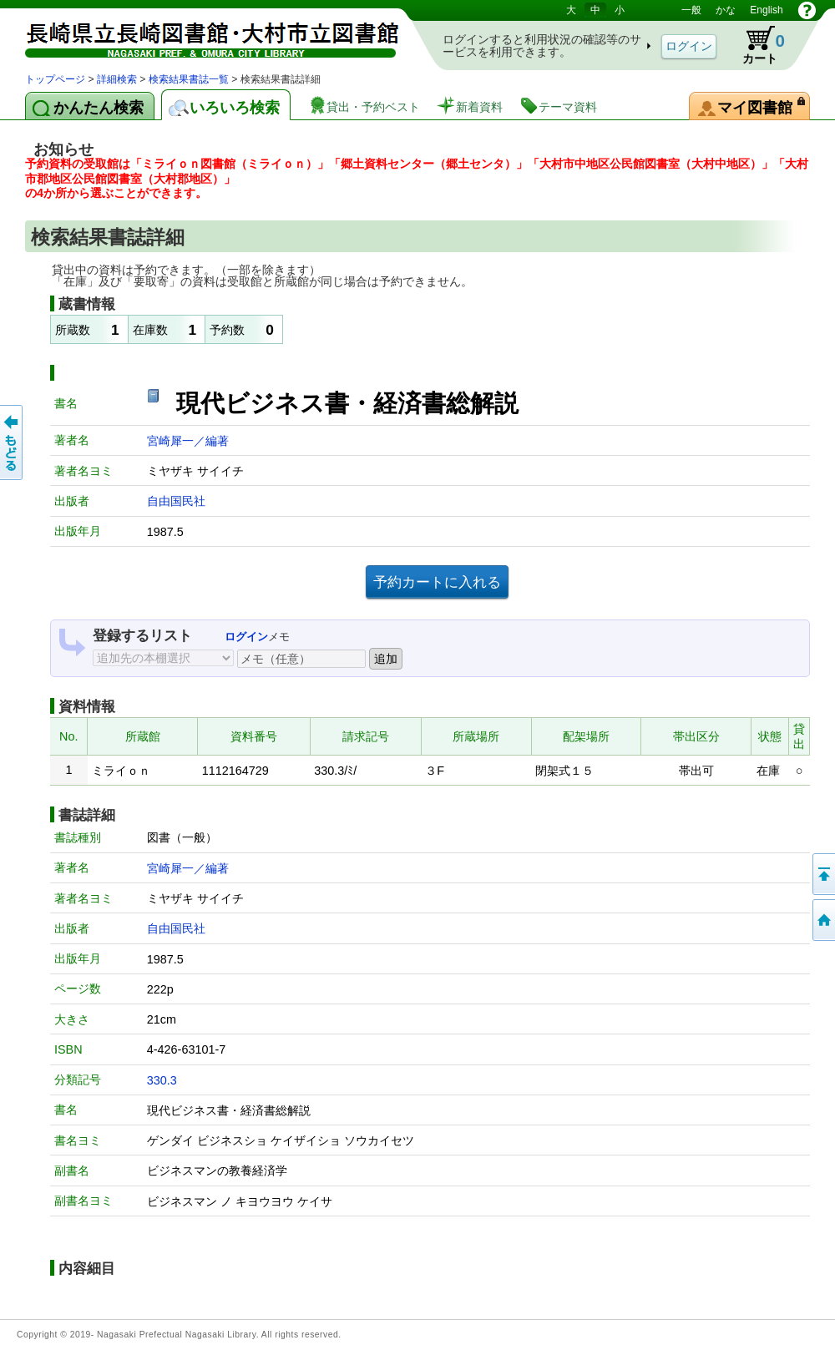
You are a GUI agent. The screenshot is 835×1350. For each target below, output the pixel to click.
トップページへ (822, 920)
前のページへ (12, 442)
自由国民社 (176, 501)
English (766, 10)
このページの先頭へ (822, 874)
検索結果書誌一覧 (189, 79)
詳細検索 (117, 79)
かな (726, 10)
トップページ (55, 79)
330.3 (162, 1080)
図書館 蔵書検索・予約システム (200, 35)
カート (755, 45)
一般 (691, 10)
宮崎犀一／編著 (188, 440)
